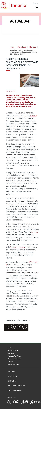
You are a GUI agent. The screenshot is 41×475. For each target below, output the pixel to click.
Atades (33, 115)
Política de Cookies (15, 390)
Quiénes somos (13, 350)
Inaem (34, 232)
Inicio (12, 47)
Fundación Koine (17, 247)
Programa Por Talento (14, 356)
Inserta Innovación (13, 365)
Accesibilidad (13, 376)
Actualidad (11, 362)
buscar (35, 3)
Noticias (32, 47)
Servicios (11, 353)
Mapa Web (11, 372)
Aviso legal (12, 381)
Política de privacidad (16, 386)
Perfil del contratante (14, 359)
